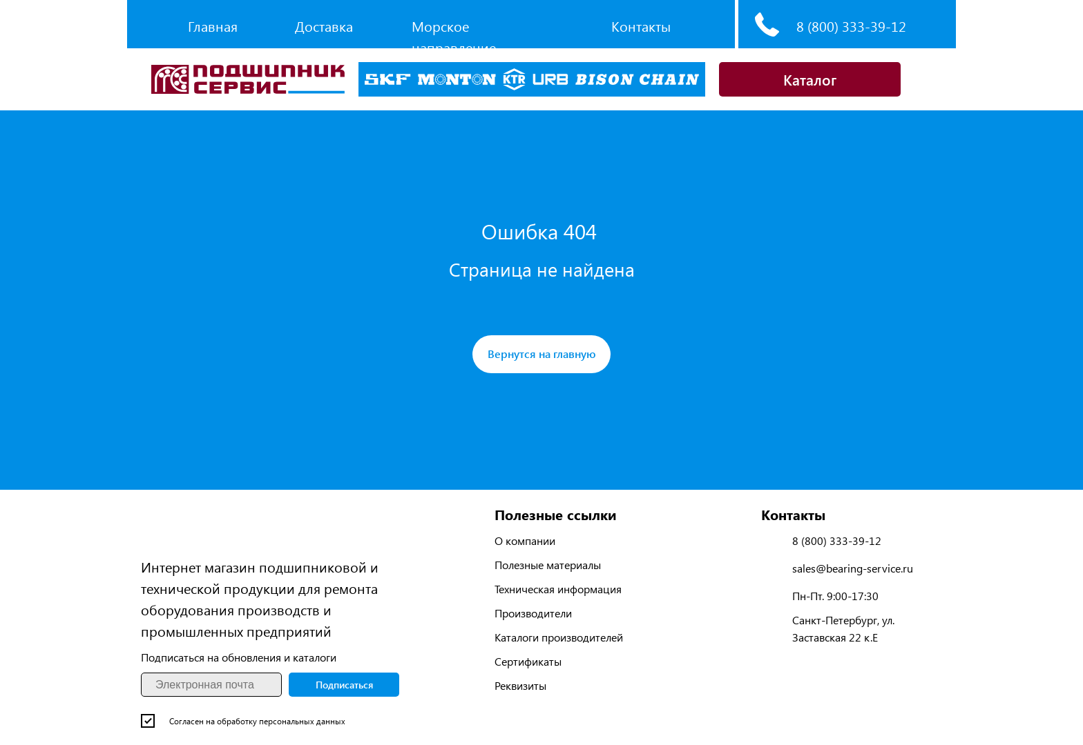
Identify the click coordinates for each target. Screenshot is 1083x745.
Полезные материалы (548, 564)
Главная (213, 26)
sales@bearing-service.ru (852, 568)
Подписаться (344, 684)
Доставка (324, 26)
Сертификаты (528, 661)
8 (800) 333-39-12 (851, 26)
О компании (525, 540)
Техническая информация (558, 589)
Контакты (641, 26)
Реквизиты (520, 685)
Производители (533, 613)
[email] (211, 685)
